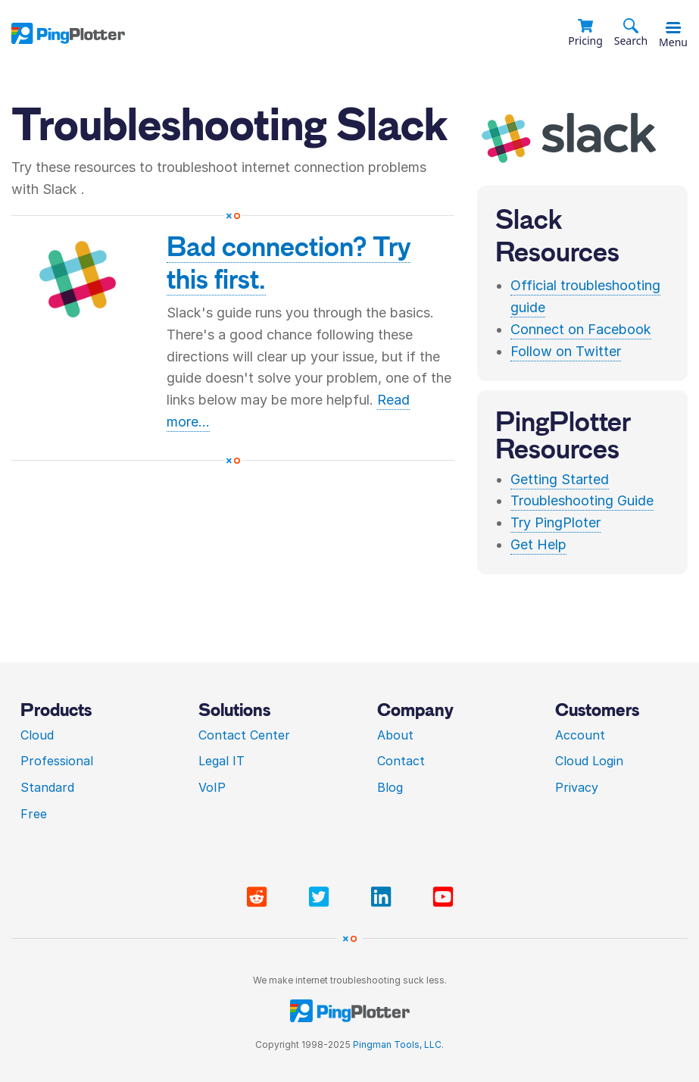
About (395, 735)
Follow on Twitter (565, 351)
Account (580, 735)
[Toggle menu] (673, 28)
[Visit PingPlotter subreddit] (260, 897)
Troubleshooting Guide (582, 500)
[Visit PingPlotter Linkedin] (384, 897)
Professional (56, 760)
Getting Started (559, 479)
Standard (47, 787)
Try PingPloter (555, 522)
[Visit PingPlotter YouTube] (443, 897)
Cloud (37, 735)
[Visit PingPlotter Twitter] (322, 897)
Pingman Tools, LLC (397, 1044)
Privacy (576, 787)
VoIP (212, 787)
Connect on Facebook (580, 329)
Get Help (538, 544)
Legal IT (221, 760)
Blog (390, 787)
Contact (401, 760)
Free (33, 813)
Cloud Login (589, 760)
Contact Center (244, 735)
